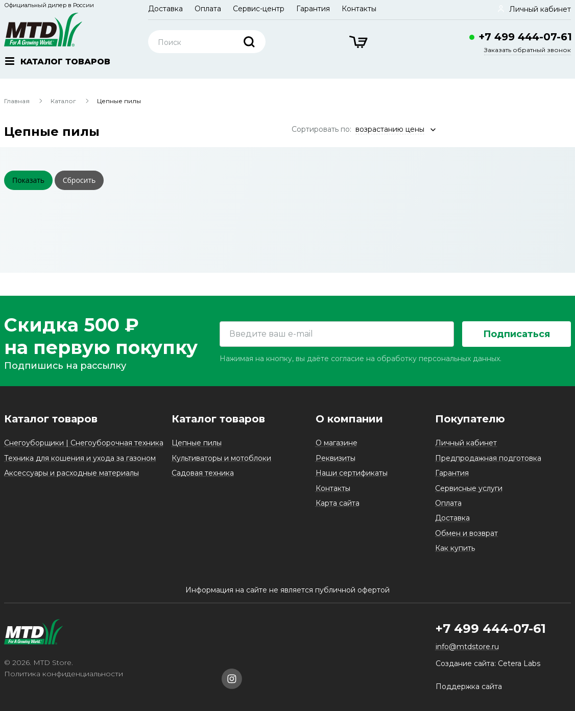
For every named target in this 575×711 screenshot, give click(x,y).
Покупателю (470, 419)
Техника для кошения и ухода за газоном (80, 458)
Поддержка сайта (469, 686)
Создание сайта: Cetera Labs (488, 663)
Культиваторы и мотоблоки (221, 458)
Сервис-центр (258, 8)
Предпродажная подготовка (488, 458)
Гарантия (313, 8)
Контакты (359, 8)
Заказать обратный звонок (527, 50)
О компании (349, 419)
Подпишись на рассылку (65, 365)
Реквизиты (335, 458)
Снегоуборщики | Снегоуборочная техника (83, 442)
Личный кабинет (466, 442)
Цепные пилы (197, 442)
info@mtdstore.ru (467, 646)
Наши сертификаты (352, 473)
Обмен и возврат (466, 533)
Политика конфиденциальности (63, 673)
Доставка (165, 8)
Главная (17, 101)
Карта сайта (338, 503)
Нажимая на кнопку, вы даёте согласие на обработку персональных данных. (360, 358)
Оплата (208, 8)
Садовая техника (203, 473)
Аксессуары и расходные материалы (71, 473)
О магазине (336, 442)
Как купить (455, 548)
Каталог (63, 101)
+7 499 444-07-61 (525, 37)
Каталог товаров (51, 419)
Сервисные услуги (468, 488)
